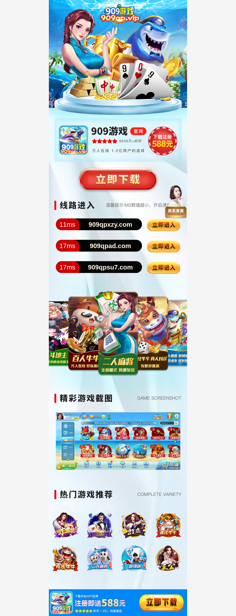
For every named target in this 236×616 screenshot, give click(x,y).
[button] (110, 466)
